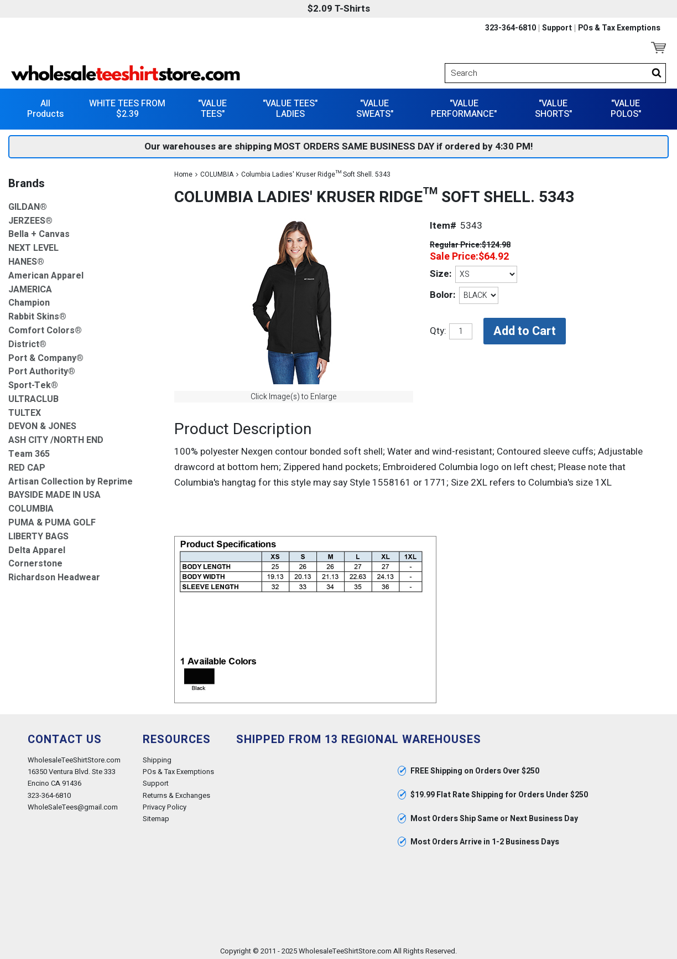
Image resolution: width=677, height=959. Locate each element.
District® (27, 341)
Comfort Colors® (45, 327)
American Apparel (46, 272)
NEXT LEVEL (33, 245)
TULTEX (24, 409)
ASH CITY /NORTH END (55, 437)
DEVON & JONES (42, 423)
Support (557, 28)
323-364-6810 (510, 28)
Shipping (157, 756)
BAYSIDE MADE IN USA (54, 492)
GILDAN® (27, 203)
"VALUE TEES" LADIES (290, 105)
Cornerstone (35, 560)
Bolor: (442, 291)
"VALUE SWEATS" (374, 105)
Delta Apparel (36, 547)
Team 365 (29, 451)
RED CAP (26, 464)
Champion (29, 300)
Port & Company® (46, 354)
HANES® (26, 258)
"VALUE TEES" (212, 105)
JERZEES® (30, 217)
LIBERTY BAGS (38, 533)
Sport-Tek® (33, 382)
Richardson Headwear (54, 574)
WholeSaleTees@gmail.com (73, 803)
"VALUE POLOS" (626, 105)
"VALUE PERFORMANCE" (464, 105)
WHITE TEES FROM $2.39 (127, 105)
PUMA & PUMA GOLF (52, 519)
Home (183, 171)
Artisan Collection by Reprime (70, 478)
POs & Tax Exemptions (619, 28)
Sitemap (156, 815)
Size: (440, 270)
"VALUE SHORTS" (553, 105)
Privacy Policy (164, 803)
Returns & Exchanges (176, 791)
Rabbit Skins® (37, 313)
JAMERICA (30, 286)
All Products (45, 105)
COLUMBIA (216, 171)
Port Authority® (41, 368)
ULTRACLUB (33, 395)
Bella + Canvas (39, 231)
